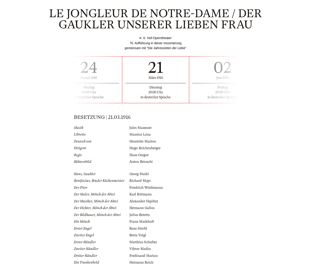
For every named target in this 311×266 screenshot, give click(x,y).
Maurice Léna (140, 134)
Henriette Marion (142, 141)
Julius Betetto (139, 215)
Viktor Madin (140, 249)
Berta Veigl (137, 235)
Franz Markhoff (141, 222)
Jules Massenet (140, 128)
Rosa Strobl (138, 228)
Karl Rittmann (140, 194)
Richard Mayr (140, 181)
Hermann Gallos (141, 208)
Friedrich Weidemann (146, 188)
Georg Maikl (139, 174)
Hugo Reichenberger (145, 148)
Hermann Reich (141, 262)
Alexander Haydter (143, 201)
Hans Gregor (139, 155)
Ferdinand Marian (143, 256)
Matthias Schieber (143, 242)
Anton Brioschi (141, 162)
